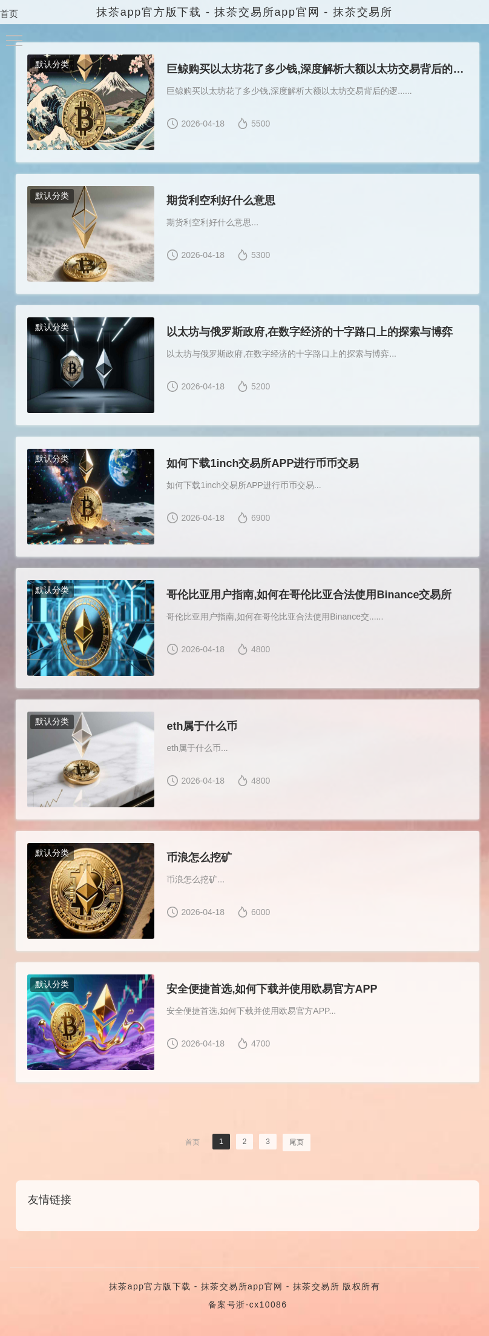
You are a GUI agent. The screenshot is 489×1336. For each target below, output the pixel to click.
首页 (9, 13)
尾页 (296, 1146)
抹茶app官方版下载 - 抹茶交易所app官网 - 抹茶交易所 (224, 1290)
